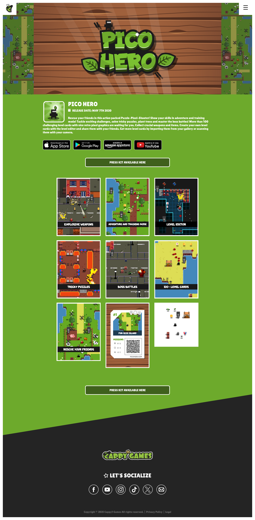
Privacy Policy (154, 511)
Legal (168, 511)
